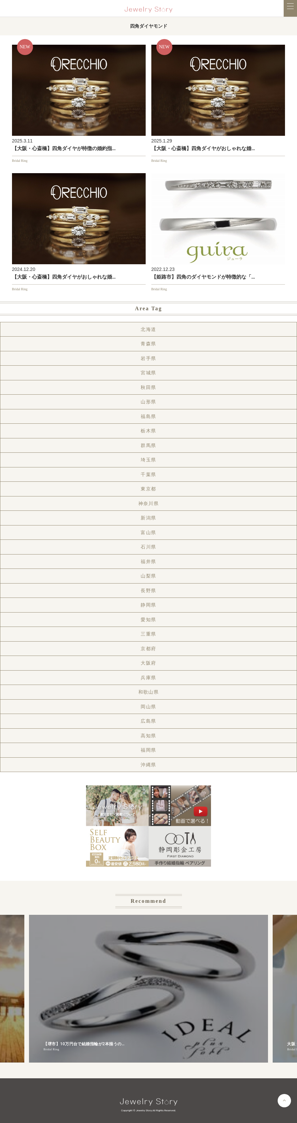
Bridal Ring (20, 160)
